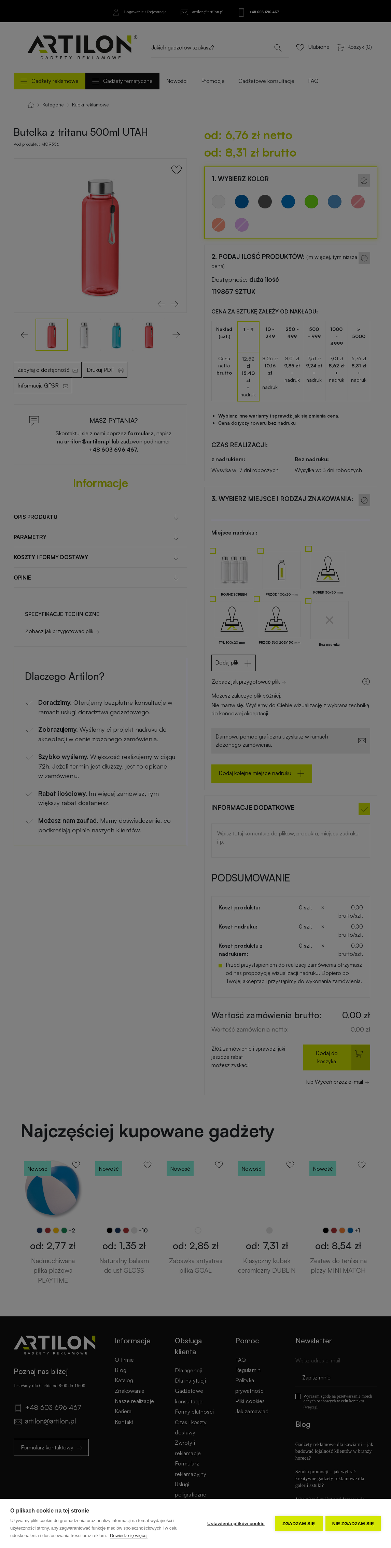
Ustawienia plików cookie (235, 1523)
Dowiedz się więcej (129, 1535)
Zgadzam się (298, 1523)
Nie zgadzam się (353, 1523)
